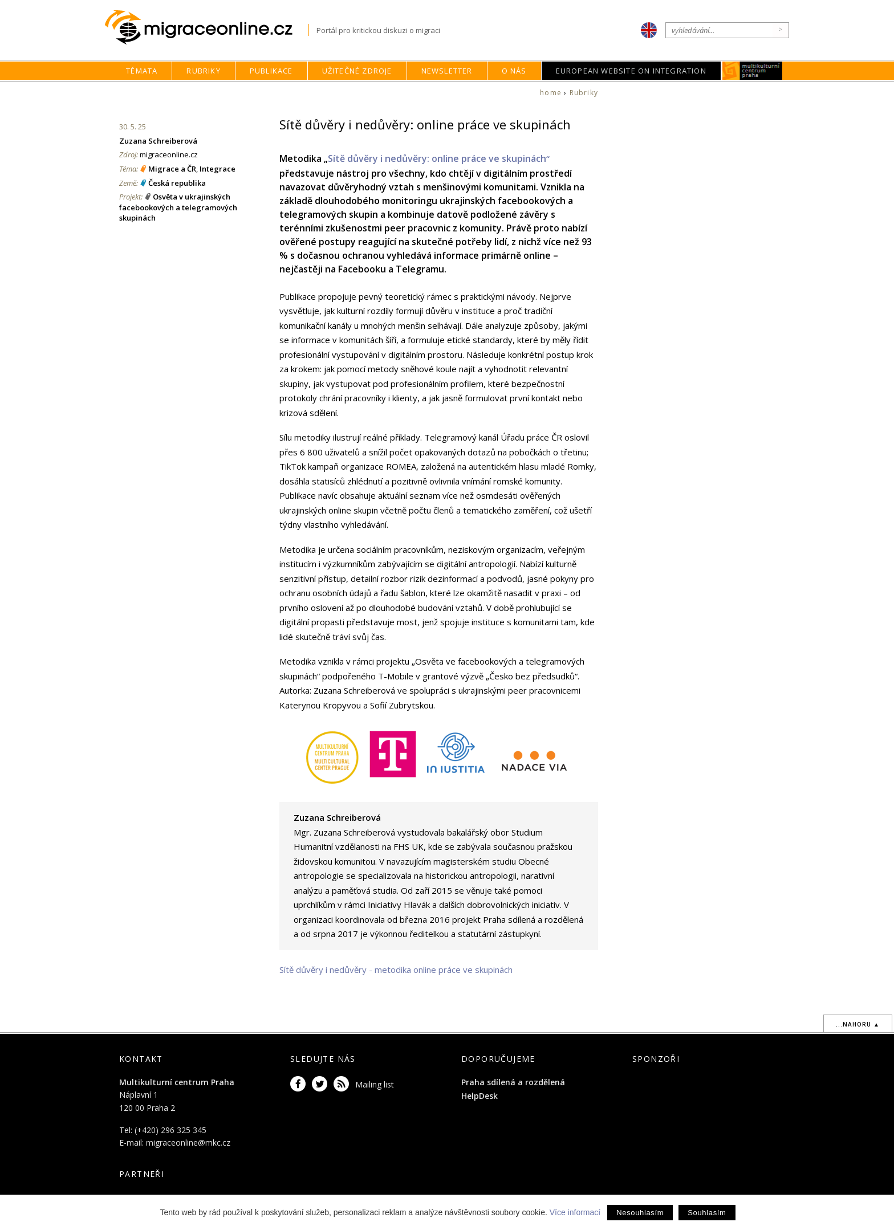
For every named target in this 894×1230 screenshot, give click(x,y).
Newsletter (447, 71)
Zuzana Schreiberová (158, 141)
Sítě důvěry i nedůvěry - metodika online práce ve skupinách (396, 969)
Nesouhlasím (640, 1212)
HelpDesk (479, 1095)
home (551, 92)
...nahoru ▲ (858, 1024)
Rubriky (203, 71)
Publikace (271, 71)
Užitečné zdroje (357, 71)
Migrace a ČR (172, 169)
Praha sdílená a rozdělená (513, 1082)
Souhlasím (707, 1212)
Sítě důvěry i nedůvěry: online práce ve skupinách (439, 158)
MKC (752, 71)
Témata (141, 71)
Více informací (575, 1212)
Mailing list (374, 1084)
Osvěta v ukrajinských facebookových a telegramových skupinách (178, 207)
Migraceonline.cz (206, 28)
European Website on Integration (631, 71)
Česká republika (177, 183)
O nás (514, 71)
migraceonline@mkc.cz (188, 1142)
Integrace (217, 169)
